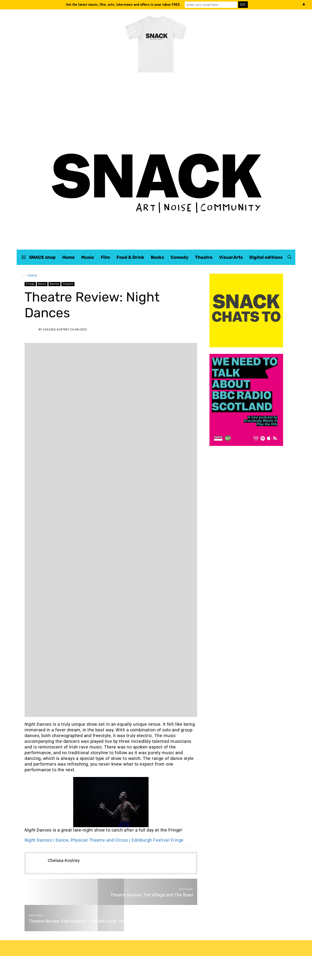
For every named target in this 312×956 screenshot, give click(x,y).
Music (87, 257)
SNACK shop (42, 257)
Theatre (204, 257)
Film (105, 257)
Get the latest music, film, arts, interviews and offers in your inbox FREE (123, 5)
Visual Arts (231, 257)
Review (54, 284)
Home (68, 257)
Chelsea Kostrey (56, 329)
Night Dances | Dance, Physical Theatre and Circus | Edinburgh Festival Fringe (104, 840)
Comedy (179, 257)
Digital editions (266, 257)
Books (157, 257)
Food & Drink (130, 257)
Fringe (32, 275)
